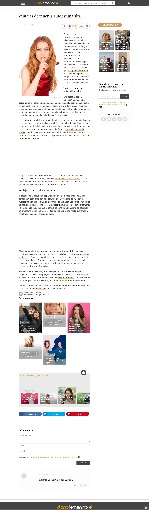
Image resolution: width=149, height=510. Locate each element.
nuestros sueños (65, 277)
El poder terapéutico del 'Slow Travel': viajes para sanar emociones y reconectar (122, 42)
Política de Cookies (70, 457)
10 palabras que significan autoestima (35, 375)
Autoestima (41, 289)
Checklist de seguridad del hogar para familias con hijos (122, 66)
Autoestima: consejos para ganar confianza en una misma (29, 354)
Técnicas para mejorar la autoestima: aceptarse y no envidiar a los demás (78, 327)
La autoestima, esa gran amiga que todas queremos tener (54, 322)
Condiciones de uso (54, 457)
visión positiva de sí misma (67, 178)
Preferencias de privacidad (38, 457)
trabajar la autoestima (78, 70)
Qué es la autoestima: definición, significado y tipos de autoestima (54, 360)
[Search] (112, 3)
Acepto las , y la (49, 457)
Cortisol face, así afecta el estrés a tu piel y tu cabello (106, 45)
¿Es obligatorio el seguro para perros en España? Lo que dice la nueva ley (106, 64)
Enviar (83, 463)
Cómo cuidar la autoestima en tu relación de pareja (27, 328)
